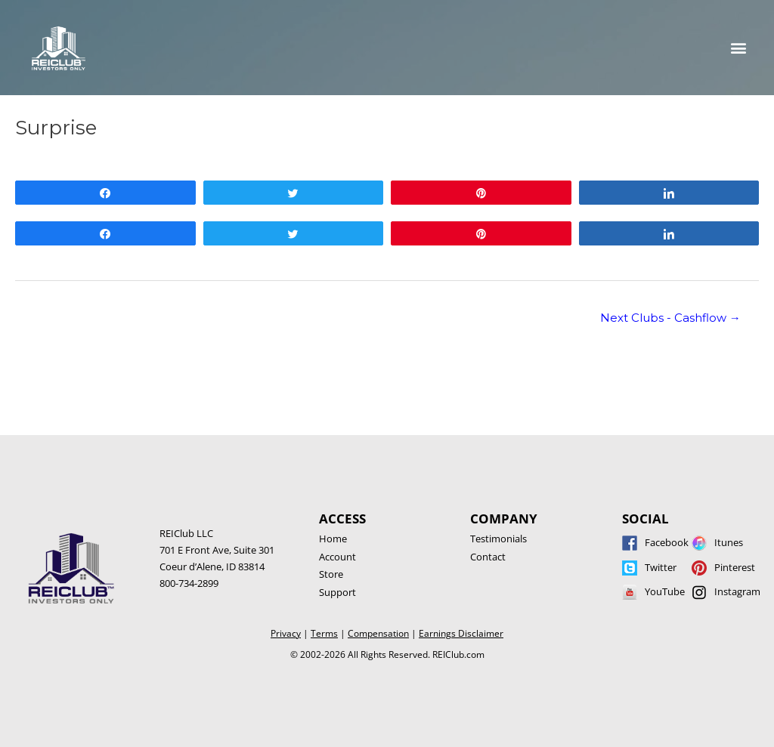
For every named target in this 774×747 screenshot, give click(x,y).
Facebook (667, 542)
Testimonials (498, 538)
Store (331, 574)
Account (337, 556)
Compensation (378, 633)
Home (333, 538)
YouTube (665, 591)
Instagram (737, 591)
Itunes (728, 542)
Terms (324, 633)
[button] (738, 47)
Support (337, 592)
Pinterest (734, 567)
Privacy (286, 633)
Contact (488, 556)
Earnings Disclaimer (461, 633)
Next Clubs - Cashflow (670, 318)
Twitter (660, 567)
